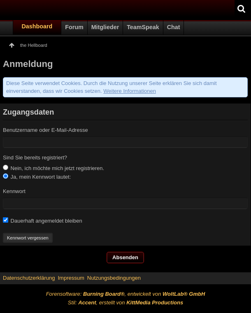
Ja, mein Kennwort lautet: (37, 176)
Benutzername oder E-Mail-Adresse (45, 130)
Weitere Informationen (129, 91)
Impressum (71, 278)
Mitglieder (105, 27)
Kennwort (14, 191)
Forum (74, 27)
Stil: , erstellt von (125, 302)
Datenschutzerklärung (29, 278)
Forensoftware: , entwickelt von (125, 294)
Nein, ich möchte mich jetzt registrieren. (53, 168)
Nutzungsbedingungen (114, 278)
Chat (173, 27)
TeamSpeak (143, 27)
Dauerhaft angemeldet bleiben (42, 220)
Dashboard (37, 26)
